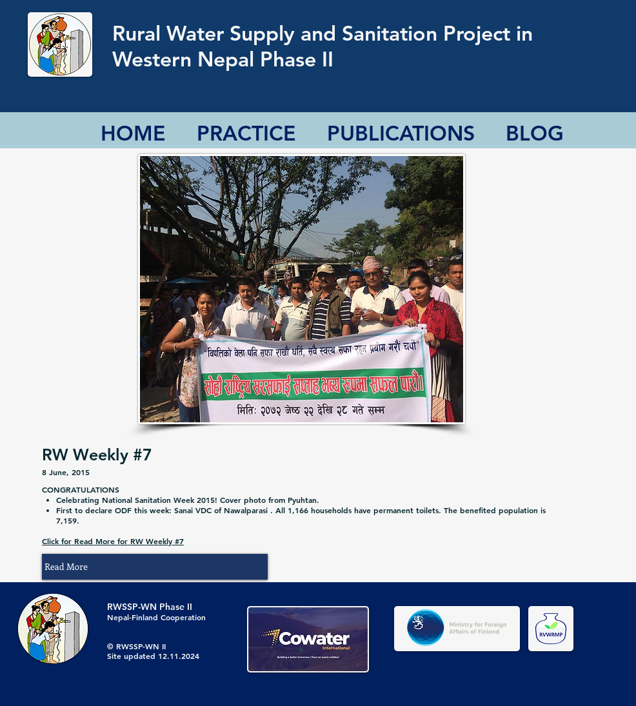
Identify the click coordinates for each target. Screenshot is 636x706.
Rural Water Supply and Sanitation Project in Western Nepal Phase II (322, 46)
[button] (155, 567)
